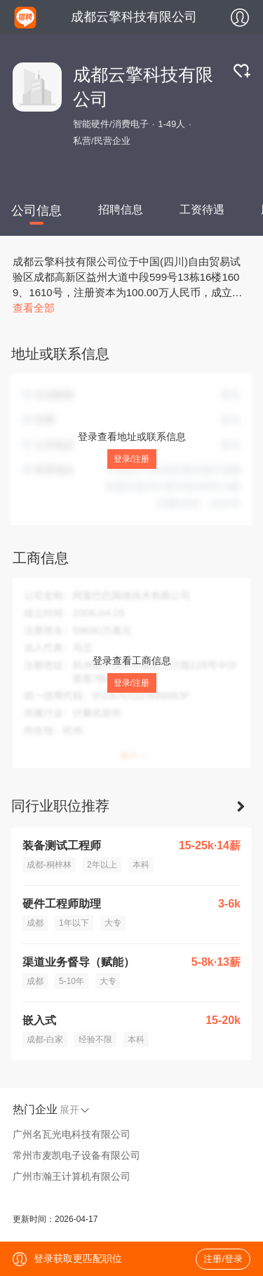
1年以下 (74, 923)
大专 (112, 923)
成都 (35, 923)
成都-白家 (45, 1039)
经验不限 (95, 1039)
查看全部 (34, 308)
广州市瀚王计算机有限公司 (71, 1176)
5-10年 (71, 981)
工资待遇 (202, 209)
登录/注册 (131, 459)
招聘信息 (120, 209)
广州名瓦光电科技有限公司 (71, 1134)
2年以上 (102, 865)
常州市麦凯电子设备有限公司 (76, 1155)
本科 (141, 865)
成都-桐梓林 (49, 865)
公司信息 (36, 211)
